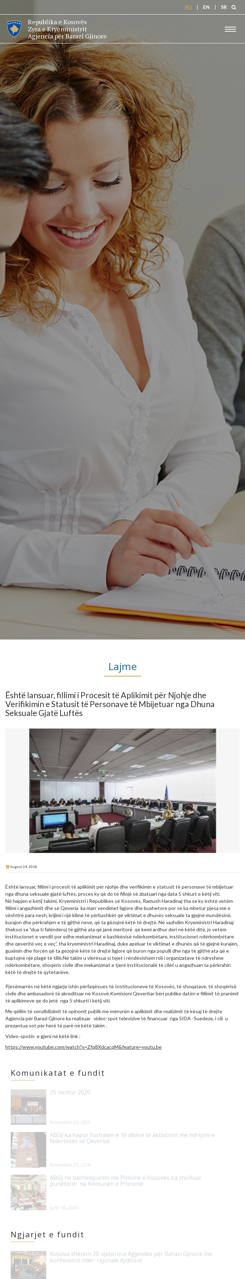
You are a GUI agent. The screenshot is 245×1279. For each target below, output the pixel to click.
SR (224, 7)
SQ (188, 7)
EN (206, 7)
